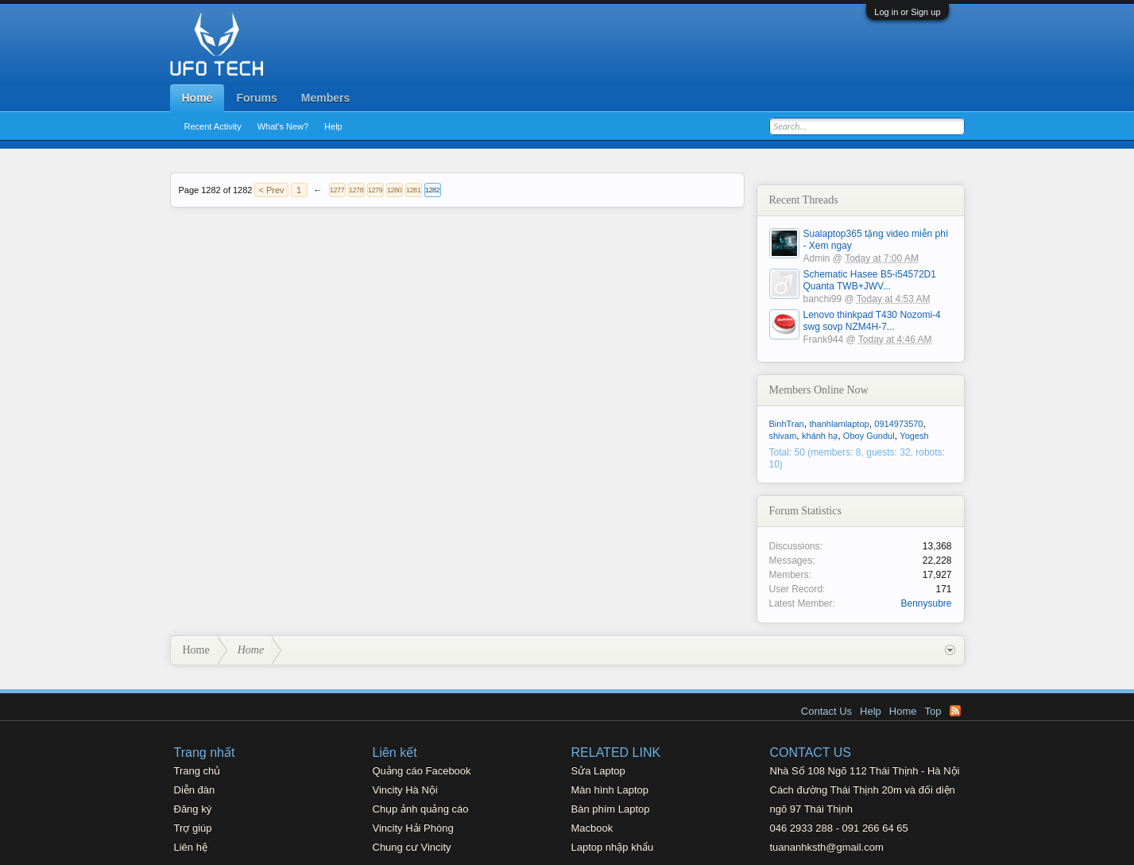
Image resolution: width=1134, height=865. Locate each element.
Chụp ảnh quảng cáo (421, 809)
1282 (432, 190)
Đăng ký (193, 809)
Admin (816, 258)
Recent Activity (213, 126)
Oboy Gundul (869, 435)
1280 (394, 190)
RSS (955, 710)
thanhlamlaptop (839, 424)
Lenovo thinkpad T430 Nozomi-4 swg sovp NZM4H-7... (872, 320)
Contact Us (826, 711)
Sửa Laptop (598, 771)
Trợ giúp (193, 828)
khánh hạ (820, 435)
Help (333, 126)
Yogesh (914, 435)
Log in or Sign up (907, 12)
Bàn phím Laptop (610, 809)
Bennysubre (925, 603)
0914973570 (898, 424)
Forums (256, 97)
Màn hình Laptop (610, 790)
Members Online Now (819, 390)
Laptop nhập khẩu (612, 847)
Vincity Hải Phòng (413, 828)
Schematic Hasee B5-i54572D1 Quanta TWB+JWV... (869, 280)
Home (197, 97)
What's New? (282, 126)
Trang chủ (197, 771)
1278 (356, 190)
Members (325, 97)
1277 (337, 190)
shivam (783, 435)
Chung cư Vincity (412, 847)
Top (933, 711)
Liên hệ (190, 847)
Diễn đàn (194, 790)
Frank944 (823, 339)
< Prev (271, 190)
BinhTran (786, 424)
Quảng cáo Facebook (422, 771)
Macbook (592, 828)
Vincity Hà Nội (405, 790)
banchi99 (822, 298)
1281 (413, 190)
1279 (375, 190)
